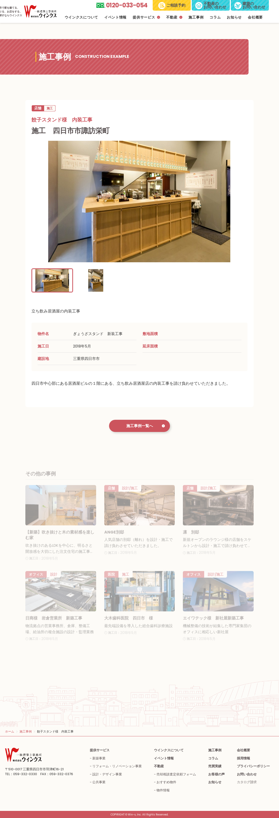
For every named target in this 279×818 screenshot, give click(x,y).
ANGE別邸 (114, 536)
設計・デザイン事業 (107, 774)
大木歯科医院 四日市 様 (128, 623)
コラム (215, 17)
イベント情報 (115, 17)
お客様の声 (216, 774)
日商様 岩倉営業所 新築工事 (53, 623)
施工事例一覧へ (139, 425)
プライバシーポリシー (253, 766)
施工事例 (195, 17)
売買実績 (214, 766)
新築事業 (99, 758)
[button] (52, 280)
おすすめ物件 (166, 782)
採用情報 (243, 758)
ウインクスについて (81, 17)
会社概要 (255, 17)
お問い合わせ (247, 774)
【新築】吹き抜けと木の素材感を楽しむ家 (59, 539)
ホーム (9, 731)
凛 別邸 (191, 536)
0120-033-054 (127, 5)
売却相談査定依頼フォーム (176, 774)
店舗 (37, 108)
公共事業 (99, 782)
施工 (50, 108)
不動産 (171, 17)
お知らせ (234, 17)
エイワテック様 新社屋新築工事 (213, 623)
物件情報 (163, 790)
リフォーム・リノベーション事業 (117, 766)
